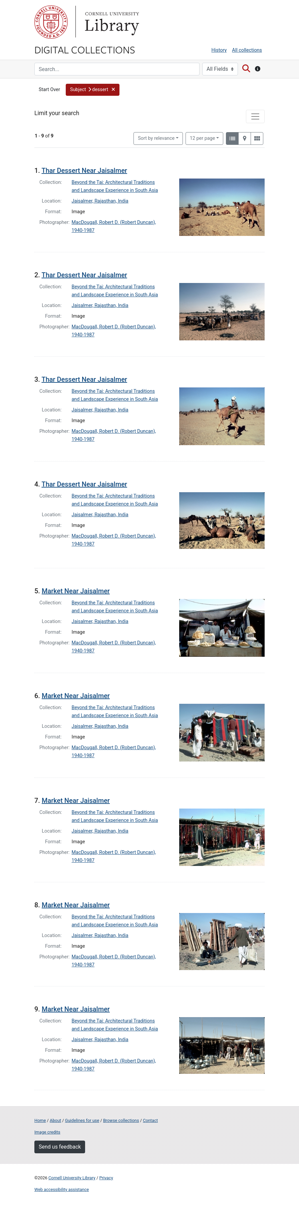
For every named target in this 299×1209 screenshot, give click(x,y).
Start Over (49, 89)
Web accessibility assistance (61, 1189)
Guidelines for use (82, 1120)
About (55, 1120)
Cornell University (51, 22)
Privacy (106, 1177)
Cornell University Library (71, 1177)
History (219, 50)
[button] (92, 90)
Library (111, 22)
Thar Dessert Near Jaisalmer (84, 171)
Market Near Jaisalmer (76, 591)
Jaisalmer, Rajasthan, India (100, 201)
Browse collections (121, 1120)
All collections (247, 50)
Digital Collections (84, 49)
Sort (156, 138)
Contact (150, 1120)
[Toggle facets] (255, 116)
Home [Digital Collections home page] (40, 1120)
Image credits (47, 1132)
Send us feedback (60, 1147)
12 (202, 137)
